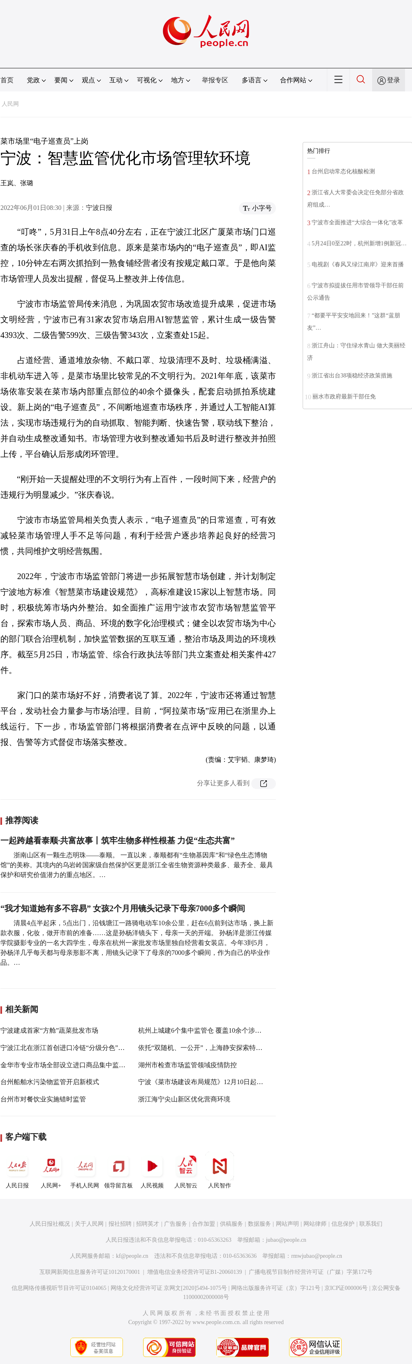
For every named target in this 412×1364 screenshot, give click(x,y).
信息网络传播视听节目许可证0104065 (59, 1288)
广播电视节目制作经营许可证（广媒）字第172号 (311, 1272)
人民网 (10, 104)
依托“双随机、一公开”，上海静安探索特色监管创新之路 (220, 1047)
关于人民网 (89, 1224)
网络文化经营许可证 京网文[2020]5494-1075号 (169, 1288)
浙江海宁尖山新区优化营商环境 (184, 1099)
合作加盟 (203, 1224)
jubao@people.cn (286, 1240)
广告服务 (175, 1224)
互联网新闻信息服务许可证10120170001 (89, 1272)
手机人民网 (84, 1170)
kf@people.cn (132, 1256)
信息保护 (342, 1224)
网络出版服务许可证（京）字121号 (275, 1288)
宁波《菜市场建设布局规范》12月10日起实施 (204, 1081)
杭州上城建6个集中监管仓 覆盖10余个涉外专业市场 (213, 1030)
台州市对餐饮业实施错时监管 (43, 1099)
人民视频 (152, 1170)
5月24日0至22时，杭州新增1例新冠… (359, 243)
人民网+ (51, 1170)
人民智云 (185, 1170)
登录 (393, 80)
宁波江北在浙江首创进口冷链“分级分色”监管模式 (72, 1047)
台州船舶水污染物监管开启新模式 (49, 1081)
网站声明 (287, 1224)
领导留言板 (118, 1170)
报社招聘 (120, 1224)
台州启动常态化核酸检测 (343, 171)
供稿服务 (231, 1224)
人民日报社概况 (50, 1224)
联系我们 (370, 1224)
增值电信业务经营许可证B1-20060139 (194, 1272)
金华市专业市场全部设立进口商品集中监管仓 (66, 1064)
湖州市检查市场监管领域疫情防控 (187, 1064)
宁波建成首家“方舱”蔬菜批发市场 (49, 1030)
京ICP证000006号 (346, 1288)
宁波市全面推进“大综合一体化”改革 (357, 222)
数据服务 (259, 1224)
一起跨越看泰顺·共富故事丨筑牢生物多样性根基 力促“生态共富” (117, 840)
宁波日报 (99, 207)
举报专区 (215, 80)
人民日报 (17, 1170)
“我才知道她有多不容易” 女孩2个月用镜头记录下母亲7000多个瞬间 (122, 908)
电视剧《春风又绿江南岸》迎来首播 (358, 264)
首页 (7, 80)
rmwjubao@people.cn (316, 1256)
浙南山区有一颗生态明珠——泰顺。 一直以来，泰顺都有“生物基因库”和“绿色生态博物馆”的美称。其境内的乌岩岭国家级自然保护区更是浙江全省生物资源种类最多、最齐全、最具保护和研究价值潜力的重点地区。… (136, 865)
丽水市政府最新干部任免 (344, 396)
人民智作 (219, 1170)
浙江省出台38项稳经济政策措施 (352, 375)
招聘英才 (147, 1224)
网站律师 (314, 1224)
